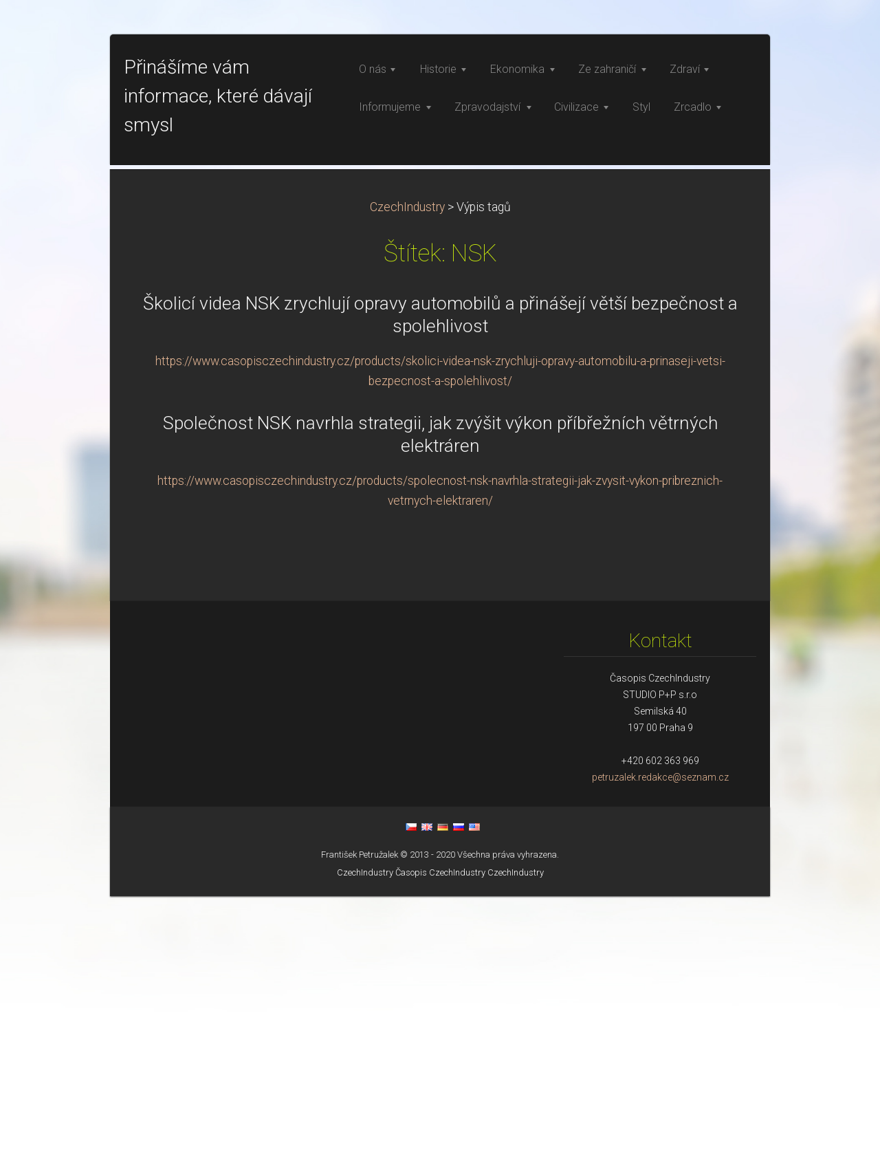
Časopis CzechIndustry (440, 1139)
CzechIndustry (407, 474)
